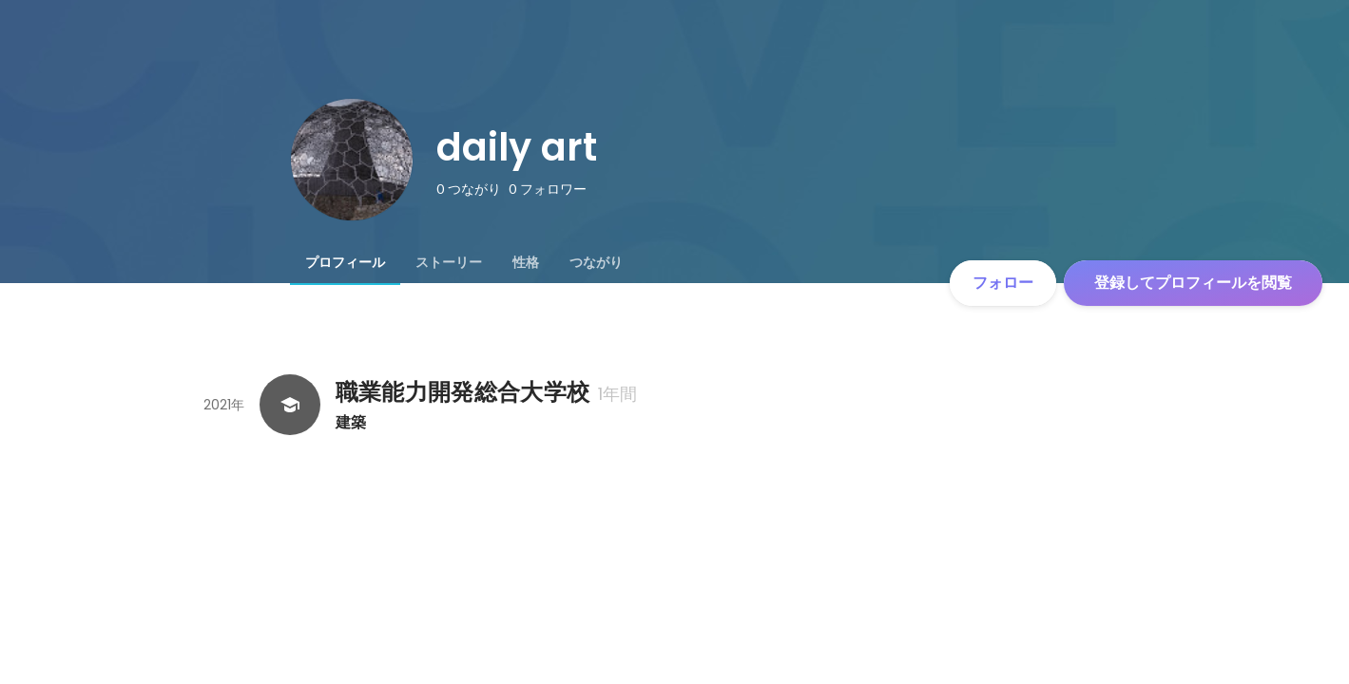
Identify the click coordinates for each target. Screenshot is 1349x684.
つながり (596, 262)
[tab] (345, 262)
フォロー (1003, 283)
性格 (525, 262)
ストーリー (448, 262)
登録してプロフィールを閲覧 (1193, 283)
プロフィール (345, 262)
